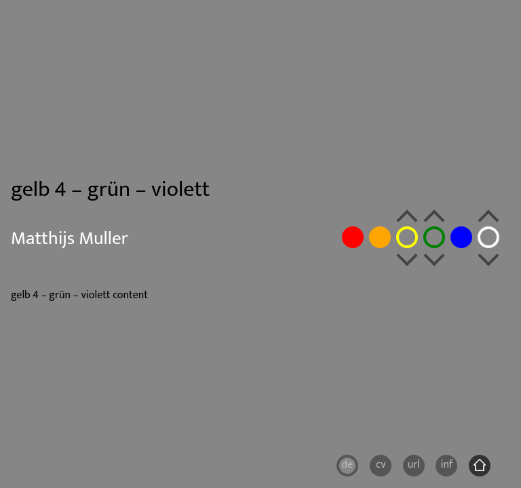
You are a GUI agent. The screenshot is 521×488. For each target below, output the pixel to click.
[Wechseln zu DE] (347, 465)
